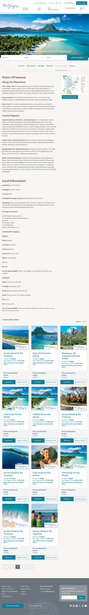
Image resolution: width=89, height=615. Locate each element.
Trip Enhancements (53, 9)
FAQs (3, 594)
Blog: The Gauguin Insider (9, 591)
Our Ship (39, 9)
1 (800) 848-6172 (70, 3)
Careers (23, 591)
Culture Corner (6, 586)
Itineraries (6, 57)
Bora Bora (31, 66)
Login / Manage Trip (41, 3)
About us (82, 9)
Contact (23, 594)
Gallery (60, 3)
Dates (48, 57)
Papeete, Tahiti (61, 66)
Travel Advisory (6, 596)
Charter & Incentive (8, 589)
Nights (27, 57)
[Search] (77, 57)
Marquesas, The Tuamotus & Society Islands (71, 356)
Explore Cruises (25, 9)
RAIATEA (21, 66)
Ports (16, 16)
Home (4, 16)
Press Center (25, 586)
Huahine (41, 66)
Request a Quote (81, 3)
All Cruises (10, 16)
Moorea (49, 66)
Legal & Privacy (25, 589)
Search (52, 3)
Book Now (9, 382)
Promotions (70, 8)
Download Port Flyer (70, 97)
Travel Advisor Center (35, 606)
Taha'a (72, 66)
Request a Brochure (13, 606)
